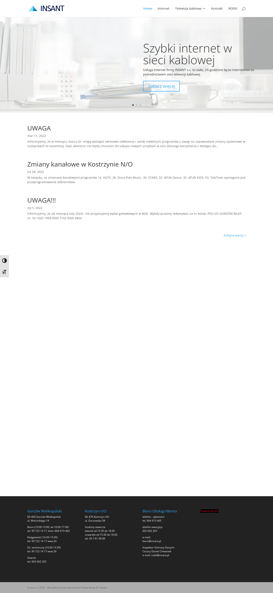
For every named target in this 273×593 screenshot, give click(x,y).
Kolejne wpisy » (235, 235)
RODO (232, 8)
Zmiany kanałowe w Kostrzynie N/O (80, 164)
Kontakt (217, 8)
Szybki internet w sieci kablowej (187, 54)
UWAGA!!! (41, 200)
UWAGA (39, 128)
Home (147, 8)
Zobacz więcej (161, 86)
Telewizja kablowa (188, 8)
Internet (164, 8)
